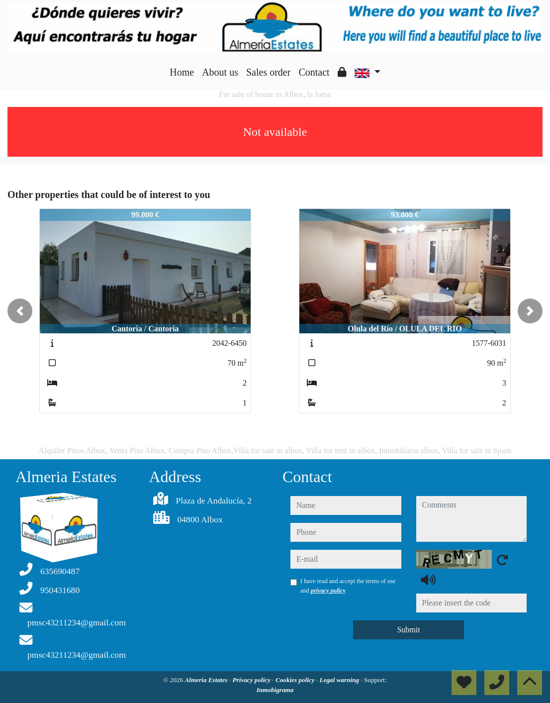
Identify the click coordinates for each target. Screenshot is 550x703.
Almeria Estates (207, 680)
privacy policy (328, 590)
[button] (19, 311)
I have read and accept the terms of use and (347, 586)
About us (220, 72)
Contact (313, 72)
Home (182, 72)
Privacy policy (253, 680)
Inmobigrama (275, 690)
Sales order (268, 72)
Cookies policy (295, 680)
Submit (408, 629)
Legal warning (340, 680)
